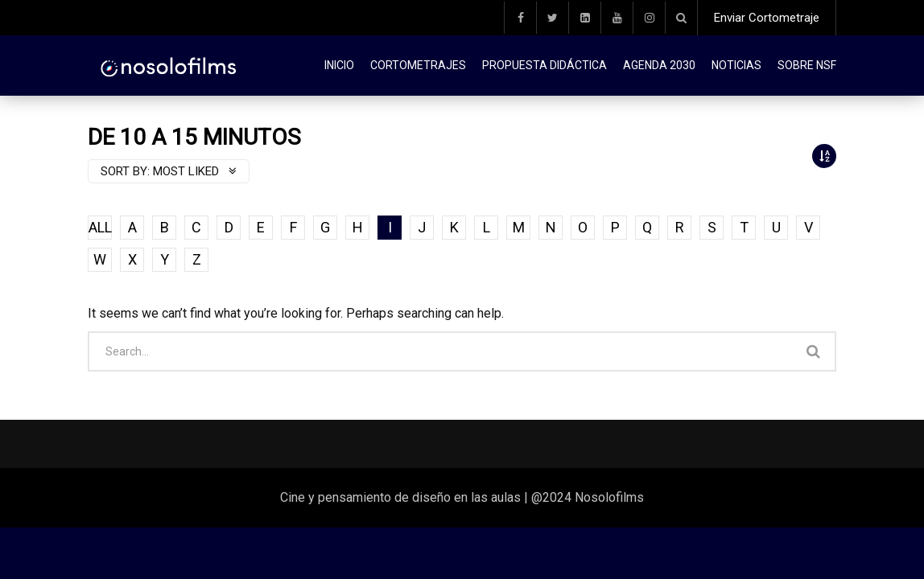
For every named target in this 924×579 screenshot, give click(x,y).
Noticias (736, 65)
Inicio (339, 65)
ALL (100, 227)
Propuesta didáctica (544, 65)
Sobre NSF (807, 65)
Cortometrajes (418, 65)
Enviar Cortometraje (766, 17)
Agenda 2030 (659, 65)
